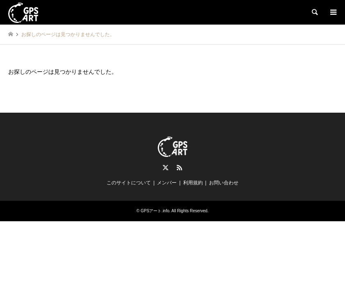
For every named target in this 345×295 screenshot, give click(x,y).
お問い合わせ (223, 183)
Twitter (165, 167)
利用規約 (193, 183)
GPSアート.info (155, 211)
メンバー (167, 183)
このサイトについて (129, 183)
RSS (179, 167)
